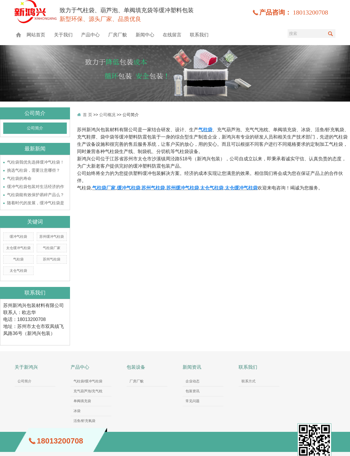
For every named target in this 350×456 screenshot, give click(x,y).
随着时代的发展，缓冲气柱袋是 (35, 203)
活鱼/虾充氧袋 (84, 421)
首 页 (87, 114)
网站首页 (36, 34)
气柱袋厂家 (51, 248)
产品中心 (90, 34)
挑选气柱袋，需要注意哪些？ (33, 170)
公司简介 (35, 128)
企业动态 (193, 381)
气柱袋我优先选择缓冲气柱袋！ (35, 162)
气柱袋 (18, 259)
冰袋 (77, 411)
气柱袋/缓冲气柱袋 (88, 381)
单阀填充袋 (82, 401)
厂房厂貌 (117, 34)
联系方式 (249, 381)
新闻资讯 (192, 367)
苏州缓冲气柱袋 (51, 237)
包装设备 (136, 367)
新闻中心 (145, 34)
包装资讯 (193, 391)
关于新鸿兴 (26, 367)
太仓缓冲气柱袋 (18, 248)
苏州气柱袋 (51, 259)
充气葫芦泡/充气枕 (88, 391)
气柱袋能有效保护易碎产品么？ (35, 194)
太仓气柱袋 (18, 271)
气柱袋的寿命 (19, 178)
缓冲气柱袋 (18, 237)
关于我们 (63, 34)
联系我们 (199, 34)
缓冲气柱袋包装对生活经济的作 (35, 186)
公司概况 (107, 114)
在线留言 (172, 34)
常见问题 (193, 401)
